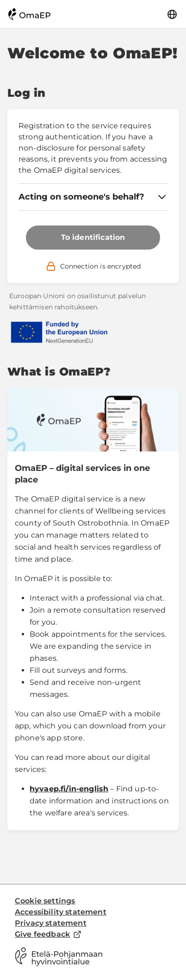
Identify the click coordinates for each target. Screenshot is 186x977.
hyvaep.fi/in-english (69, 788)
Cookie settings (45, 900)
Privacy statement (51, 923)
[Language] (172, 14)
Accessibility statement (60, 912)
